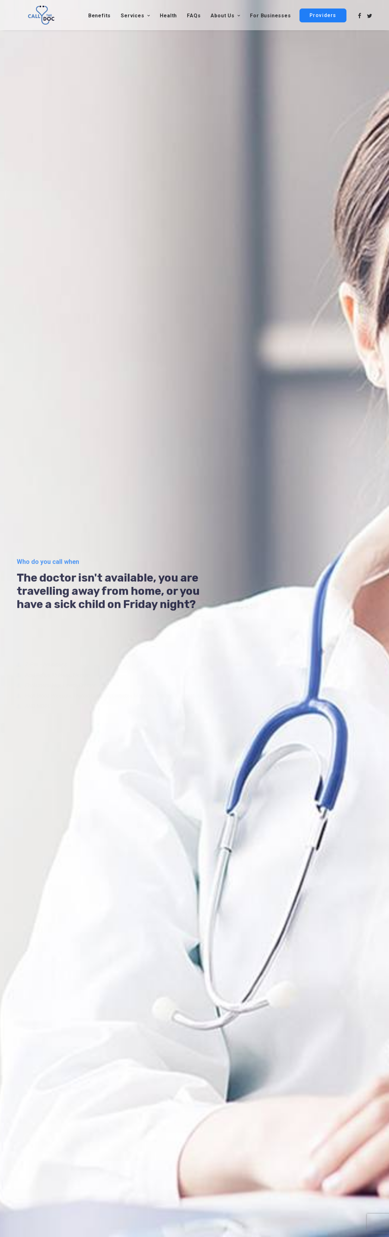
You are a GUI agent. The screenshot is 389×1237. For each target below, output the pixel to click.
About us (218, 1158)
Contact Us (129, 1178)
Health (168, 17)
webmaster (28, 1179)
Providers (219, 1178)
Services (135, 17)
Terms (314, 1227)
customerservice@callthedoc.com (327, 1148)
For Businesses (270, 17)
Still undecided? (194, 674)
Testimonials (341, 1227)
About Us (225, 17)
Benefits (99, 17)
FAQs (193, 17)
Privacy (294, 1227)
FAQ (213, 1148)
